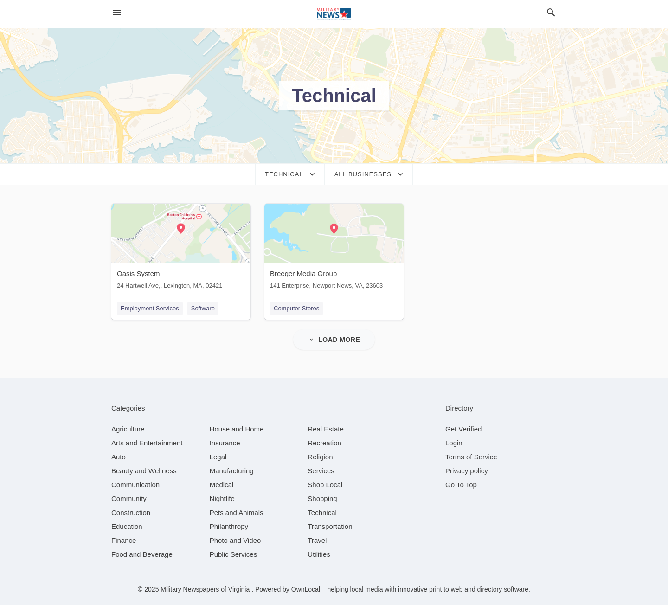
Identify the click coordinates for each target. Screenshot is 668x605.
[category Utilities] (319, 554)
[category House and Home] (237, 429)
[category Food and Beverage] (142, 554)
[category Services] (321, 471)
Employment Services (150, 308)
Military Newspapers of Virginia (206, 589)
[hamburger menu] (116, 13)
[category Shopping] (322, 498)
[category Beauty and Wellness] (144, 471)
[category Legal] (218, 457)
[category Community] (129, 498)
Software (203, 308)
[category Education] (126, 526)
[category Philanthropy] (229, 526)
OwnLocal (305, 589)
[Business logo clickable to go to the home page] (334, 14)
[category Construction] (130, 512)
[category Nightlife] (222, 498)
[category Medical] (222, 485)
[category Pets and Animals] (236, 512)
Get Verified (463, 429)
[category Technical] (322, 512)
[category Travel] (317, 540)
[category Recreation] (324, 443)
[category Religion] (320, 457)
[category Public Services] (233, 554)
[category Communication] (135, 485)
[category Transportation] (330, 526)
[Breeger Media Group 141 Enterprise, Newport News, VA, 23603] (334, 248)
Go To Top (461, 485)
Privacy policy (466, 471)
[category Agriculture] (128, 429)
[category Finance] (123, 540)
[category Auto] (118, 457)
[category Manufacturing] (232, 471)
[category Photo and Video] (235, 540)
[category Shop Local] (325, 485)
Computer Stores (296, 308)
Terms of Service (471, 457)
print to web (445, 589)
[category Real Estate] (326, 429)
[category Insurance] (225, 443)
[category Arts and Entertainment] (146, 443)
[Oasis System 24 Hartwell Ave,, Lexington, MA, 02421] (181, 248)
